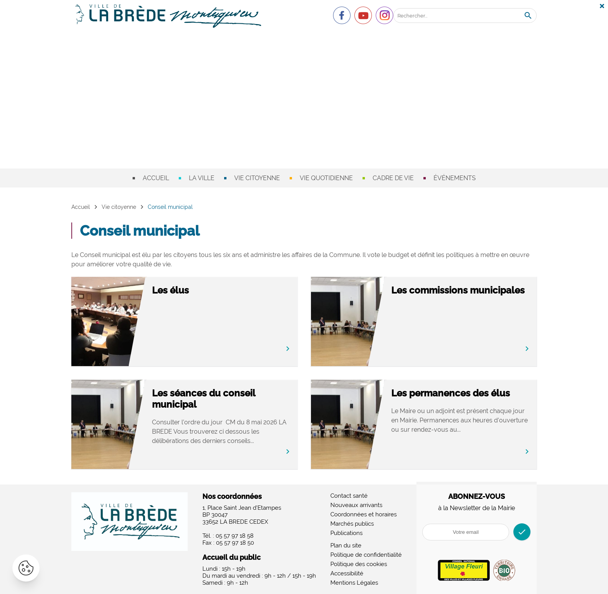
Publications (346, 533)
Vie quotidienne (326, 178)
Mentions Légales (354, 582)
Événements (455, 178)
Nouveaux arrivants (356, 505)
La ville (201, 178)
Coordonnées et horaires (363, 514)
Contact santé (349, 495)
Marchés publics (352, 523)
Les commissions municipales (458, 290)
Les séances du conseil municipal (203, 398)
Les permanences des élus (450, 393)
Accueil (156, 178)
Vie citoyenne (257, 178)
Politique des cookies (358, 564)
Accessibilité (346, 573)
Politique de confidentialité (366, 554)
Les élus (170, 290)
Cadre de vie (393, 178)
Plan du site (345, 545)
